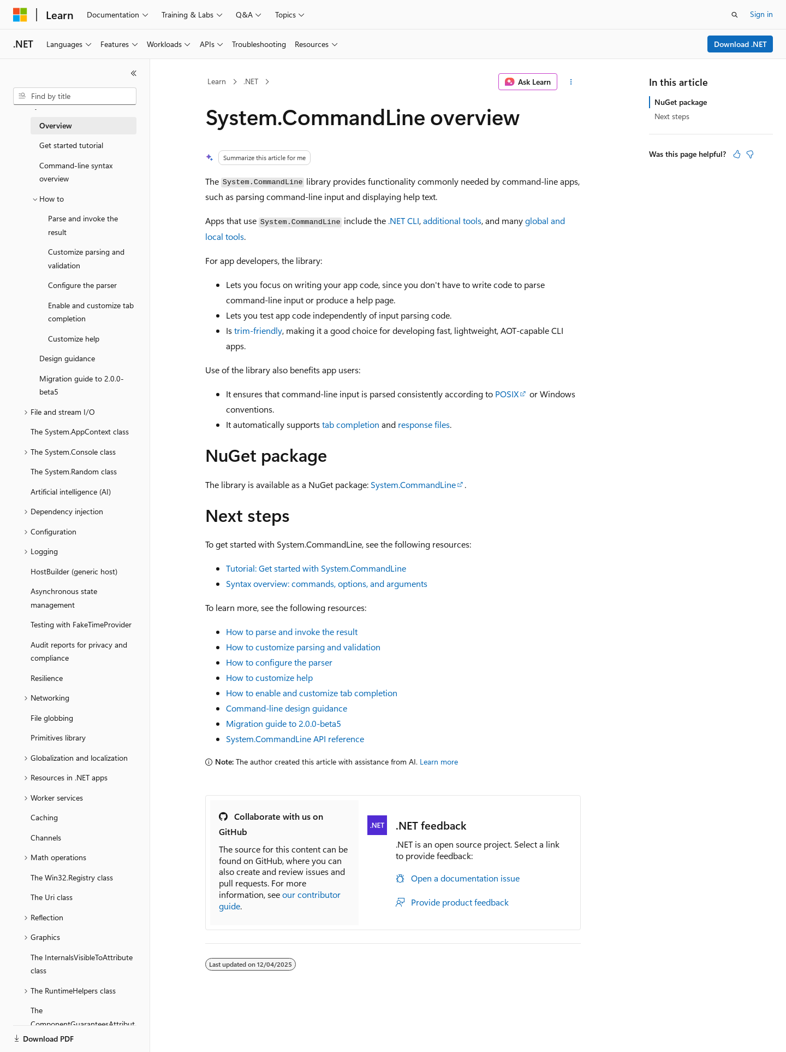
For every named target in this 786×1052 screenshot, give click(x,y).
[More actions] (571, 82)
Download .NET (740, 44)
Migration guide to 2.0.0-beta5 (283, 723)
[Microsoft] (20, 15)
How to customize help (269, 677)
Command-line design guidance (286, 708)
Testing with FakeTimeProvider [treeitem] (81, 624)
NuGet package (680, 102)
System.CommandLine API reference (295, 738)
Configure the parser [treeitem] (82, 285)
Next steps (671, 116)
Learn (216, 81)
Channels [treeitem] (46, 837)
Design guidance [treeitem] (67, 358)
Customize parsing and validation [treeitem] (86, 258)
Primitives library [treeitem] (58, 737)
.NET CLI (403, 220)
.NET (250, 81)
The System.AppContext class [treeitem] (80, 431)
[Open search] (735, 15)
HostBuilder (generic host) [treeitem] (74, 571)
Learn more (439, 761)
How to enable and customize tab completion (311, 692)
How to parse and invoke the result (292, 631)
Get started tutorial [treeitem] (71, 145)
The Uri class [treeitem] (52, 897)
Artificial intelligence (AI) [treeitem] (71, 491)
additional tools (452, 220)
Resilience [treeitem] (47, 678)
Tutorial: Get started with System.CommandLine (316, 568)
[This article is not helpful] (750, 154)
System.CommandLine (413, 484)
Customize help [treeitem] (73, 338)
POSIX (507, 393)
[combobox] (74, 96)
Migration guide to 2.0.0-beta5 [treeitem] (81, 385)
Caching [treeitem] (44, 817)
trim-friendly (258, 330)
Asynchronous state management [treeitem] (64, 598)
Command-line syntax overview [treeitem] (75, 172)
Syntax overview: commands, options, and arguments (326, 583)
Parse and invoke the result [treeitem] (83, 225)
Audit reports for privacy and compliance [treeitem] (79, 651)
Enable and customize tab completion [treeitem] (91, 312)
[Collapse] (133, 73)
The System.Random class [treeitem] (74, 471)
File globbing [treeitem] (52, 718)
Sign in (761, 14)
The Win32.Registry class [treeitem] (72, 877)
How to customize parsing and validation (303, 647)
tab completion (350, 424)
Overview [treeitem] (55, 125)
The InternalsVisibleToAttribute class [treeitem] (82, 964)
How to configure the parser (279, 662)
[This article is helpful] (736, 154)
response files (424, 424)
